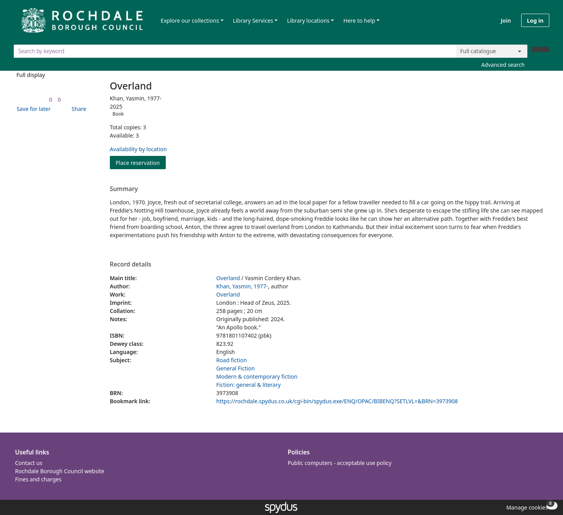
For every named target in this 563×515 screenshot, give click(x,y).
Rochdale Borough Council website (59, 471)
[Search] (540, 49)
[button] (32, 109)
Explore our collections (190, 20)
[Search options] (491, 51)
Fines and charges (38, 479)
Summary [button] (124, 189)
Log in (535, 20)
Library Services (253, 20)
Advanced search (503, 64)
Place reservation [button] (141, 162)
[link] (50, 99)
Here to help (359, 20)
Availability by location (138, 149)
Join (506, 20)
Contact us (29, 463)
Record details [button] (130, 264)
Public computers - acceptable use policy (340, 463)
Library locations (308, 20)
